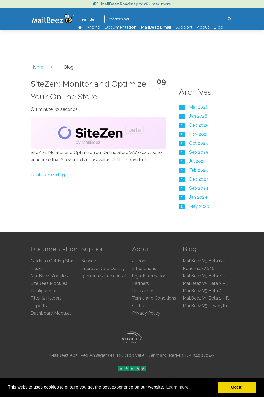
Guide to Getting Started (55, 260)
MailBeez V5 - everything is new (214, 305)
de (91, 19)
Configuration (44, 290)
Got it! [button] (237, 387)
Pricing (93, 27)
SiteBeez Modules (49, 283)
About (203, 27)
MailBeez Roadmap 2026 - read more (132, 4)
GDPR (138, 305)
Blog (218, 27)
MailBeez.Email (156, 27)
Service (88, 260)
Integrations (144, 268)
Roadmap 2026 (198, 268)
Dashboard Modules (51, 313)
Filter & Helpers (46, 298)
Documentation (121, 27)
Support (183, 27)
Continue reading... (49, 174)
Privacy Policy (146, 313)
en (83, 19)
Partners (140, 283)
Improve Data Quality (103, 268)
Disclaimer (142, 290)
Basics (37, 268)
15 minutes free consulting (107, 276)
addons (139, 260)
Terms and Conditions (154, 298)
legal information (149, 276)
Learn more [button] (177, 387)
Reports (39, 305)
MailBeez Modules (49, 276)
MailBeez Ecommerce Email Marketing (53, 19)
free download (119, 19)
